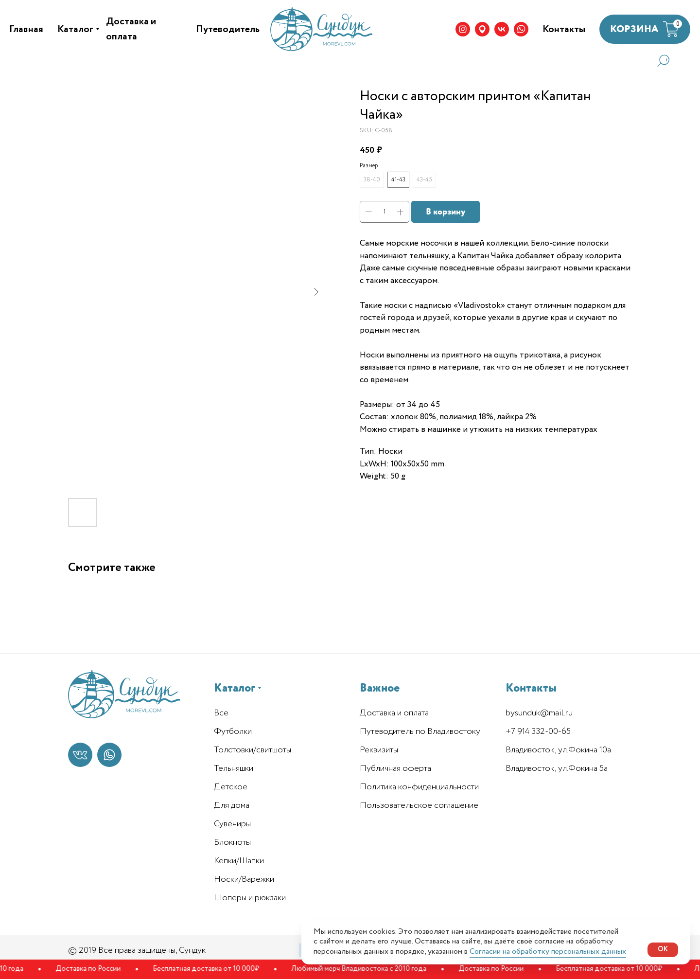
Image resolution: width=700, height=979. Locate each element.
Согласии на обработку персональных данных (548, 951)
